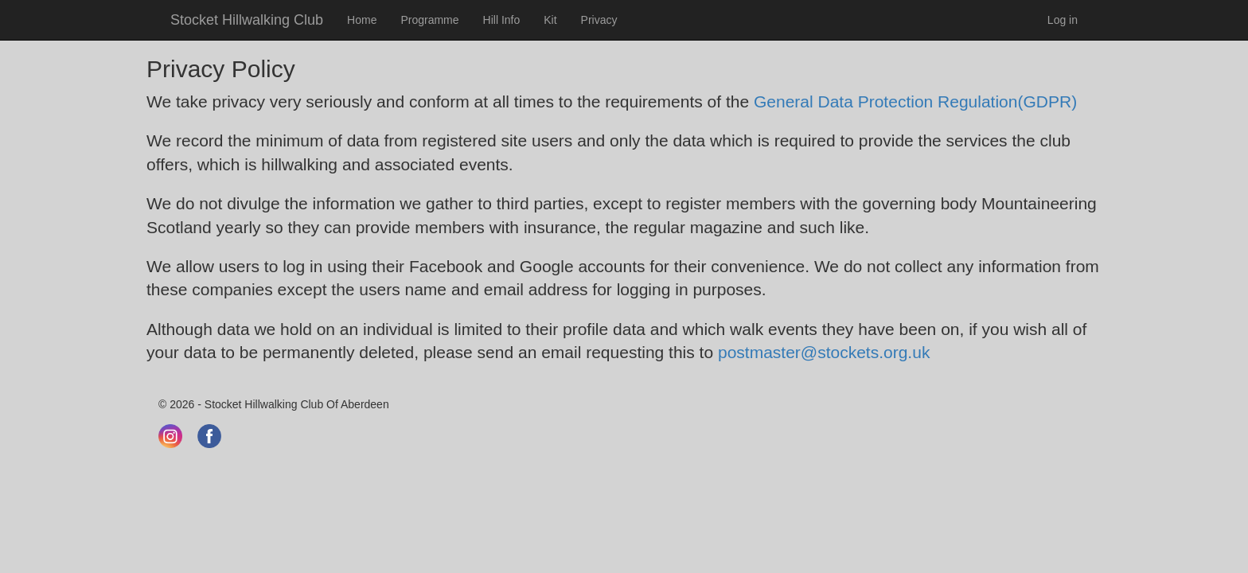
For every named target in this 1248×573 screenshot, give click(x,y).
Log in (1062, 20)
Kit (550, 20)
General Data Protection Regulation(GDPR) (915, 101)
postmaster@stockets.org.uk (824, 352)
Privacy (599, 20)
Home (361, 20)
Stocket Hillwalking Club (246, 20)
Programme (429, 20)
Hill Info (502, 20)
